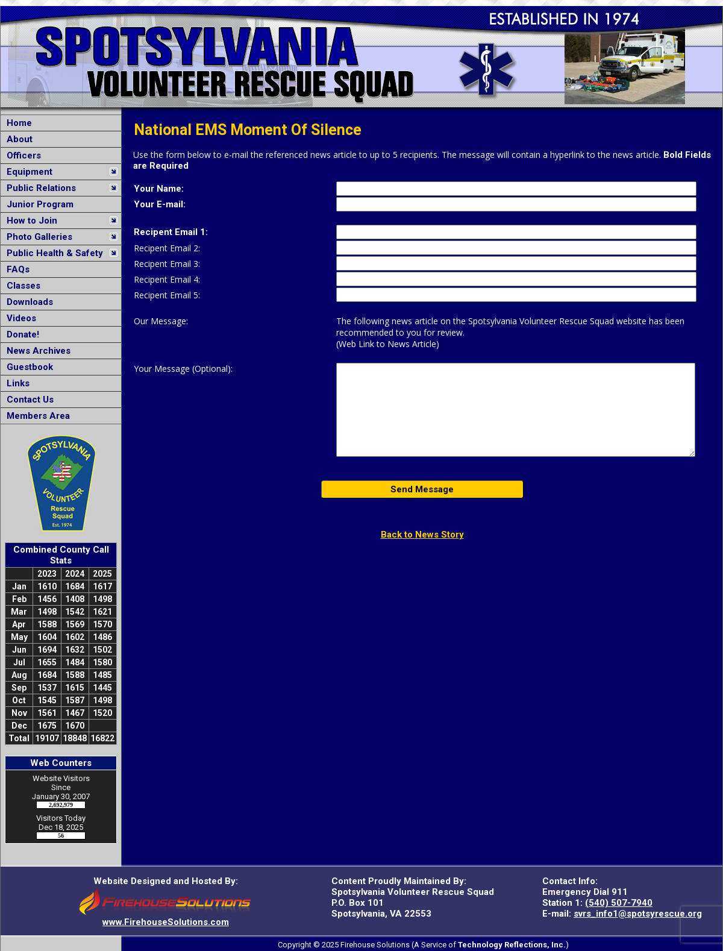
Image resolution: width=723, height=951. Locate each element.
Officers (21, 155)
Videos (19, 318)
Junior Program (38, 204)
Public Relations (39, 188)
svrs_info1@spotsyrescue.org (638, 913)
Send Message (422, 489)
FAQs (16, 269)
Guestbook (27, 367)
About (17, 139)
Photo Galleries (37, 236)
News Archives (36, 350)
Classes (21, 285)
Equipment (27, 171)
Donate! (20, 334)
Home (17, 123)
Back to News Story (422, 534)
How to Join (29, 220)
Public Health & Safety (52, 253)
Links (16, 383)
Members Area (36, 415)
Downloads (27, 302)
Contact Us (28, 399)
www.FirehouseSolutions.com (165, 922)
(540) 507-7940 (619, 902)
